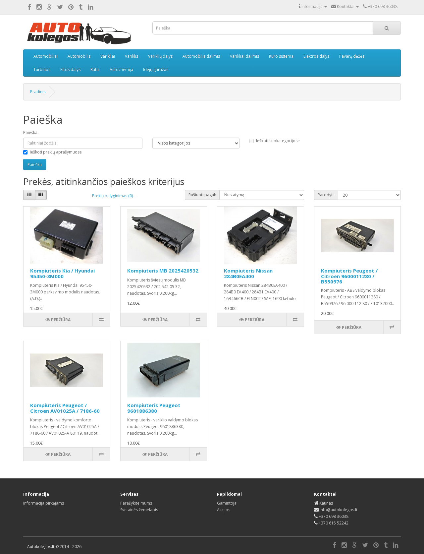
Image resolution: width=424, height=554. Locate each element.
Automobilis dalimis (201, 56)
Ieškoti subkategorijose (274, 141)
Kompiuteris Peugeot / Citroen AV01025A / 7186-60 (65, 408)
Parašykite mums (136, 503)
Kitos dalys (70, 69)
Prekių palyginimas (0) (112, 196)
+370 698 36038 (333, 516)
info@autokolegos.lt (338, 510)
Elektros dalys (316, 56)
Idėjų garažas (155, 69)
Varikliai (107, 56)
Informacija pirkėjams (43, 503)
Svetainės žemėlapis (139, 510)
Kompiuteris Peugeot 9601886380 (154, 408)
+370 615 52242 (333, 523)
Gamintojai (227, 503)
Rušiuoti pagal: (202, 195)
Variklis (131, 56)
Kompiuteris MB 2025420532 (162, 270)
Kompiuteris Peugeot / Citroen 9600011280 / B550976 (349, 276)
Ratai (95, 69)
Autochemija (121, 69)
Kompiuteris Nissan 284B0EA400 (248, 273)
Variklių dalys (160, 56)
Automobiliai (45, 56)
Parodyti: (326, 195)
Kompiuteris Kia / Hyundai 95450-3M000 (62, 273)
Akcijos (223, 510)
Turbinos (41, 69)
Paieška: (30, 132)
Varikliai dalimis (244, 56)
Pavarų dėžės (351, 56)
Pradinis (37, 91)
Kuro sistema (281, 56)
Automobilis (79, 56)
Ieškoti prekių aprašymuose (52, 152)
